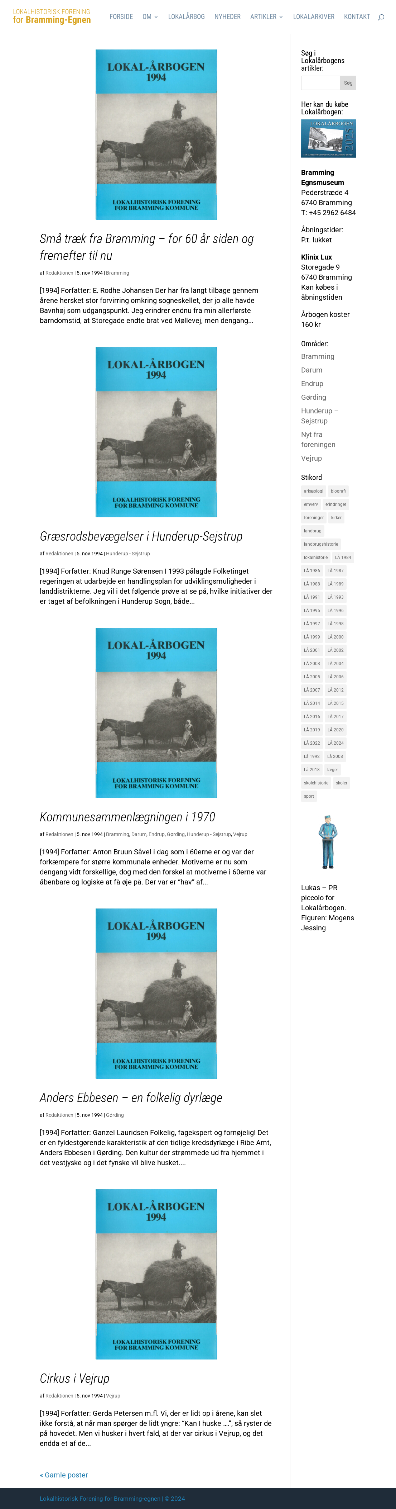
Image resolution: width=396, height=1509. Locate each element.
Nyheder (227, 17)
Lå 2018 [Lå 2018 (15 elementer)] (312, 769)
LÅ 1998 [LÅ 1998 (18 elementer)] (336, 623)
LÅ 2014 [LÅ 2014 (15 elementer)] (312, 703)
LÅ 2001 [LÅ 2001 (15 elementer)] (312, 650)
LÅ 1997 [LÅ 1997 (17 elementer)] (312, 623)
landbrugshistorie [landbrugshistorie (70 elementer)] (321, 544)
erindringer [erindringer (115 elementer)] (335, 504)
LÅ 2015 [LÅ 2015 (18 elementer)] (336, 703)
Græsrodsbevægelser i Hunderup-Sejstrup (141, 536)
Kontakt (357, 17)
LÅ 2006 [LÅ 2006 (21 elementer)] (336, 676)
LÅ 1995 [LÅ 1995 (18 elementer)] (312, 610)
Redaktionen (59, 273)
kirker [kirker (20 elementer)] (336, 517)
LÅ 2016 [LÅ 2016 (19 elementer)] (312, 716)
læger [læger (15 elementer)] (332, 769)
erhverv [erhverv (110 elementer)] (311, 504)
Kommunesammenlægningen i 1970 (127, 817)
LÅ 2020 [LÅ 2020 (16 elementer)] (336, 729)
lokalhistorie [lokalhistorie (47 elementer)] (316, 557)
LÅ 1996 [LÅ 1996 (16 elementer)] (336, 610)
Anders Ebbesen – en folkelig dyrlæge (131, 1097)
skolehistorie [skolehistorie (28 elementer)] (316, 783)
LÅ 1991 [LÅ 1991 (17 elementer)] (312, 597)
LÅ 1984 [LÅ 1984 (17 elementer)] (343, 557)
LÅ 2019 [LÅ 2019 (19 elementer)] (312, 729)
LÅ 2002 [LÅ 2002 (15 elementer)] (336, 650)
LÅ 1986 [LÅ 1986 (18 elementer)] (312, 570)
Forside (121, 17)
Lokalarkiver (313, 17)
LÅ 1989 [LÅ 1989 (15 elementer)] (336, 584)
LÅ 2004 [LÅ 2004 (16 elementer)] (336, 663)
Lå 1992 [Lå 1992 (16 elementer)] (312, 756)
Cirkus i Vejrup (75, 1378)
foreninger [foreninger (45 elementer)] (314, 517)
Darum (138, 834)
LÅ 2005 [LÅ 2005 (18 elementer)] (312, 676)
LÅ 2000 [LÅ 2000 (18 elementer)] (336, 637)
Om (147, 17)
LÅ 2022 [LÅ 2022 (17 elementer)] (312, 743)
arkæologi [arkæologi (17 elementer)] (313, 491)
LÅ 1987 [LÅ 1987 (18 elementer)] (336, 570)
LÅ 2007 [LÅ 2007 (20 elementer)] (312, 690)
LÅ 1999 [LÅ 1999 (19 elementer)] (312, 637)
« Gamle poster (64, 1475)
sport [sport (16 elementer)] (309, 796)
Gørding (176, 834)
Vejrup (240, 834)
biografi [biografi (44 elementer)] (338, 491)
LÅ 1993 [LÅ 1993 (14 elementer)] (336, 597)
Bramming (117, 273)
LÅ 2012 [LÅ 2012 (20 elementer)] (336, 690)
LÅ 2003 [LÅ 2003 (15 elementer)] (312, 663)
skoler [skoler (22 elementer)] (341, 783)
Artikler (263, 17)
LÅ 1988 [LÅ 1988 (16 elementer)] (312, 584)
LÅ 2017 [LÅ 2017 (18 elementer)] (336, 716)
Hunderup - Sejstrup (128, 553)
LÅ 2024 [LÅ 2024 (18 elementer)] (336, 743)
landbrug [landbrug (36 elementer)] (313, 530)
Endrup (157, 834)
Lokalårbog (186, 17)
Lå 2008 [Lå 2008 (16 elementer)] (335, 756)
